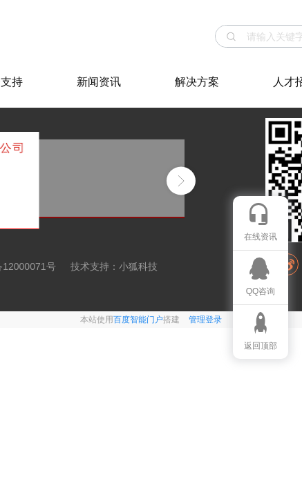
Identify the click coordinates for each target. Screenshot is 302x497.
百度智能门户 (138, 319)
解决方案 (197, 82)
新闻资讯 (99, 82)
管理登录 (205, 319)
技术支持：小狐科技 (114, 266)
